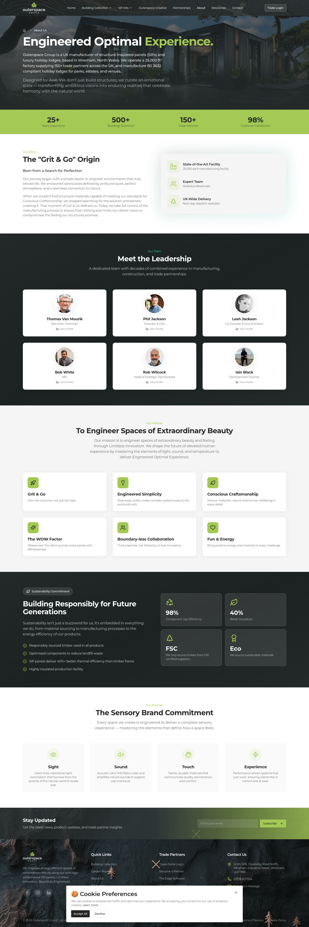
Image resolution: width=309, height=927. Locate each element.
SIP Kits (125, 8)
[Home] (24, 30)
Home (71, 8)
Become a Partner (171, 871)
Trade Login (275, 8)
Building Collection (97, 8)
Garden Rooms (101, 871)
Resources (219, 8)
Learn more (90, 905)
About (201, 8)
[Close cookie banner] (236, 892)
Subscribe (273, 823)
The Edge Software (172, 878)
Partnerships (182, 8)
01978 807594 (243, 879)
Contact (237, 8)
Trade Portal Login (171, 864)
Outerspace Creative (153, 8)
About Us (97, 878)
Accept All (80, 914)
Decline (100, 914)
